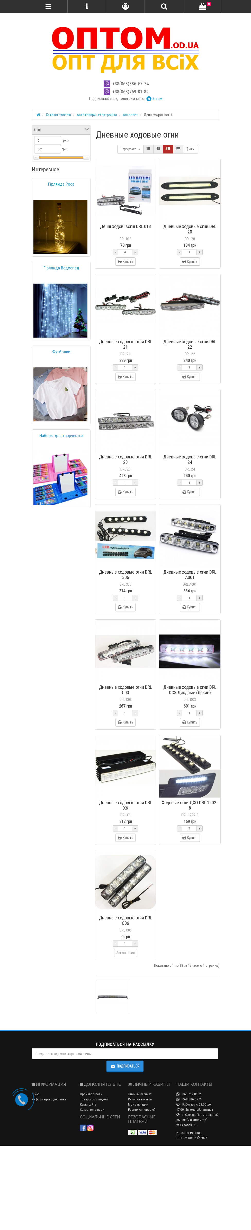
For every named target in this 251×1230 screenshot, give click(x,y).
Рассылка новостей (142, 1194)
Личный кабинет (139, 1178)
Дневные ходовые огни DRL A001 (189, 611)
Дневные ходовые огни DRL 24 (189, 483)
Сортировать (130, 149)
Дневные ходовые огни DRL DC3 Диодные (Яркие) (189, 738)
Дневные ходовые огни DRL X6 (125, 865)
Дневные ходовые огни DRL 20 (189, 229)
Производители (91, 1178)
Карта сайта (88, 1189)
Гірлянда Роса (61, 184)
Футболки (61, 352)
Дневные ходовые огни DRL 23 (125, 483)
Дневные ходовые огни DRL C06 (125, 992)
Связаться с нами (92, 1194)
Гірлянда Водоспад (61, 268)
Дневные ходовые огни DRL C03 (125, 738)
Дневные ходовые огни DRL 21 (125, 356)
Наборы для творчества (61, 435)
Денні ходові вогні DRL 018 (125, 226)
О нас (35, 1178)
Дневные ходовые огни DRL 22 (189, 356)
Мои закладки (138, 1189)
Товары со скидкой (94, 1183)
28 (190, 149)
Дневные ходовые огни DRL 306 (125, 611)
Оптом (154, 98)
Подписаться (125, 1150)
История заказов (140, 1183)
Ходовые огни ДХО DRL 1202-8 (190, 865)
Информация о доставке (49, 1183)
